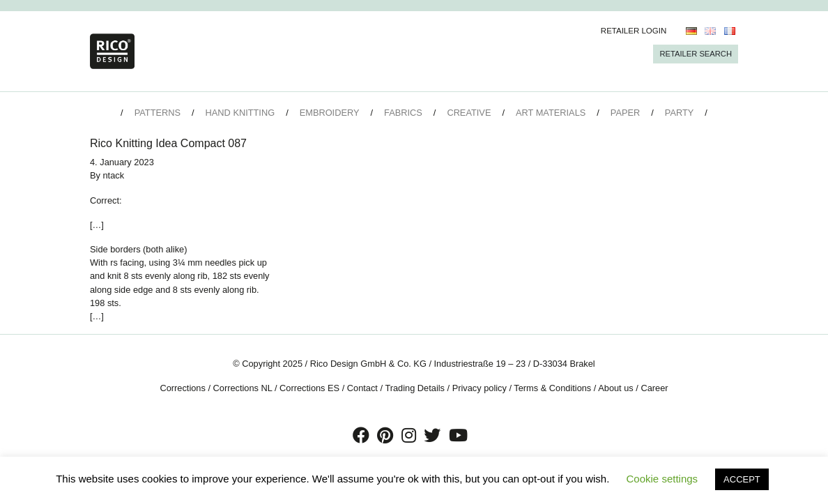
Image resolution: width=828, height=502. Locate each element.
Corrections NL (243, 388)
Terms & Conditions (552, 388)
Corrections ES (309, 388)
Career (654, 388)
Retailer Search (695, 54)
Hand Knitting (240, 112)
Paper (625, 112)
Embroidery (330, 112)
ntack (114, 175)
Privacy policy (479, 388)
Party (679, 112)
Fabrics (403, 112)
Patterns (158, 112)
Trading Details (415, 388)
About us (616, 388)
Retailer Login (634, 30)
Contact (362, 388)
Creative (469, 112)
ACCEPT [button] (741, 479)
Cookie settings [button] (662, 479)
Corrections (182, 388)
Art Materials (550, 112)
